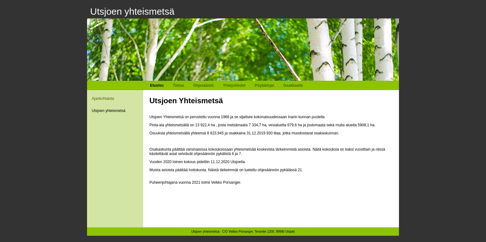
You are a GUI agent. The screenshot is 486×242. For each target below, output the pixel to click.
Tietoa (178, 85)
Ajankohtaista (103, 98)
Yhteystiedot (234, 85)
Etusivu (156, 85)
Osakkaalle (293, 85)
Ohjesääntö (203, 85)
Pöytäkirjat (264, 85)
